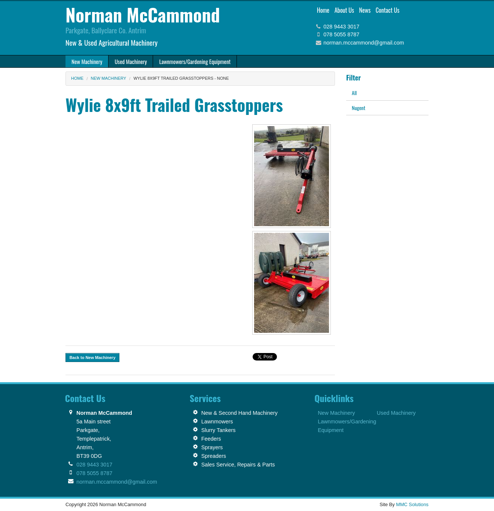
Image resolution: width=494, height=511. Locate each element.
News (365, 10)
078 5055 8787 (341, 34)
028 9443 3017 (341, 27)
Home (323, 10)
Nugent (358, 108)
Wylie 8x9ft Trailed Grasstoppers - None (181, 78)
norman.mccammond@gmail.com (363, 43)
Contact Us (387, 10)
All (354, 93)
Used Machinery (396, 413)
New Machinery (108, 78)
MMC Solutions (412, 504)
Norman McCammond (142, 14)
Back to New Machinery (93, 357)
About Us (344, 10)
